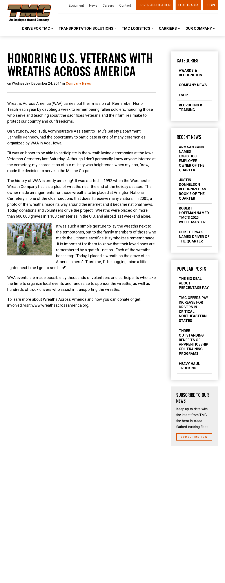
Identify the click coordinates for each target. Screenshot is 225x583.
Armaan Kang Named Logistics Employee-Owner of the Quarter (191, 158)
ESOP (183, 95)
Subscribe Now (194, 437)
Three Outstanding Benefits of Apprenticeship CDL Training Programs (193, 342)
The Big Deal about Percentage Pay (194, 283)
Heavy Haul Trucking (189, 366)
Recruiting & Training (190, 107)
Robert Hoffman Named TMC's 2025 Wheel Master (194, 215)
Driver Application (155, 5)
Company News (193, 85)
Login (210, 5)
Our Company (200, 28)
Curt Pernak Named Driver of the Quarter (194, 236)
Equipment (76, 5)
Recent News (189, 137)
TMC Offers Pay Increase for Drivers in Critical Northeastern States (193, 309)
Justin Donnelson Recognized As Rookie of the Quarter (192, 189)
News (93, 5)
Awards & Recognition (190, 72)
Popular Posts (191, 268)
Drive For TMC (37, 28)
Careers (108, 5)
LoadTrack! (188, 5)
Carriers (169, 28)
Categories (187, 60)
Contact (125, 5)
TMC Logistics (138, 28)
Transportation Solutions (88, 28)
